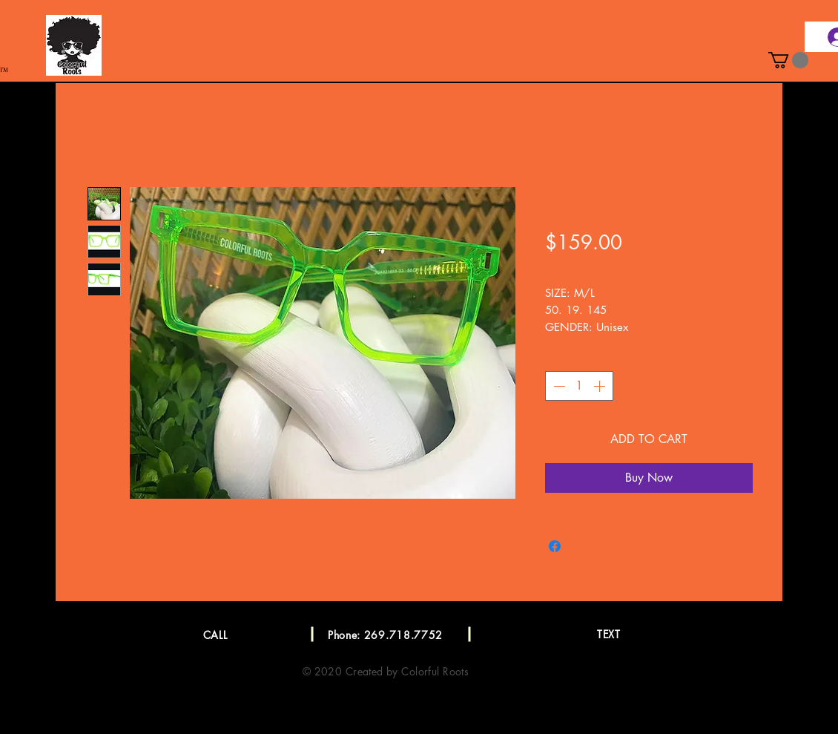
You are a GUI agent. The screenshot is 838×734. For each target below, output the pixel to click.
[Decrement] (557, 386)
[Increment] (600, 386)
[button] (788, 60)
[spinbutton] (579, 386)
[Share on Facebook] (555, 546)
